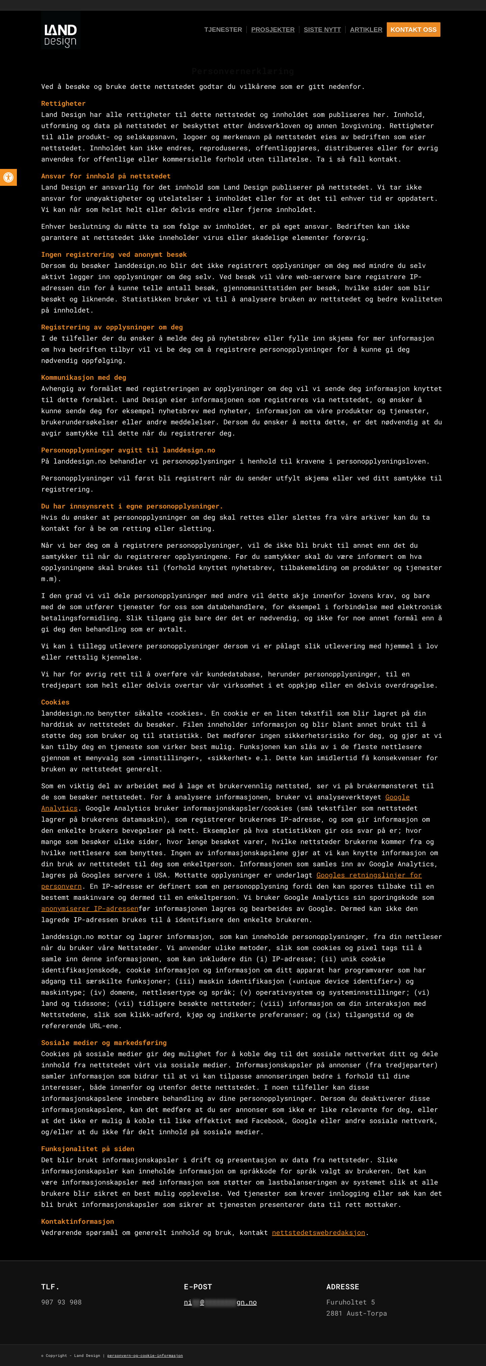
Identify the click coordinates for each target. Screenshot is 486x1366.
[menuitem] (223, 29)
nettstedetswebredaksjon (318, 1232)
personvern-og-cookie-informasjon (145, 1355)
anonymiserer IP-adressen (89, 908)
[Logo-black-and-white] (60, 29)
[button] (8, 177)
